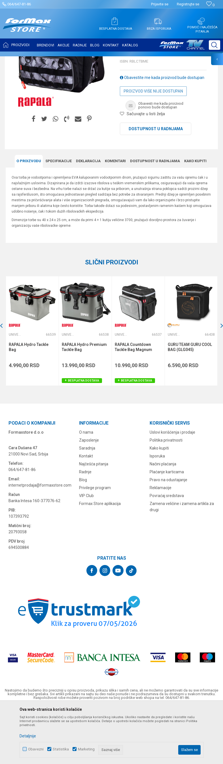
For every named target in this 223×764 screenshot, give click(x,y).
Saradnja (87, 504)
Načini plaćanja (163, 519)
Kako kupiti (195, 217)
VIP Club (86, 551)
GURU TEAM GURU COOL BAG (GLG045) (190, 403)
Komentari (115, 217)
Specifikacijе (58, 217)
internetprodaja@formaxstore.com (40, 541)
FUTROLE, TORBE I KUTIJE (69, 60)
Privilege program (95, 543)
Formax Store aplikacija (100, 559)
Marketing (86, 749)
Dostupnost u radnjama (156, 185)
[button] (214, 45)
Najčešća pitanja (93, 519)
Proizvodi (38, 60)
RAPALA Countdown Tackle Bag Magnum (133, 403)
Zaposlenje (89, 496)
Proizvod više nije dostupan (153, 147)
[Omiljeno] (210, 5)
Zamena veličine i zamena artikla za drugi (182, 562)
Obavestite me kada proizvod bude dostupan (162, 133)
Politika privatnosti (166, 496)
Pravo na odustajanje (168, 535)
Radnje (85, 527)
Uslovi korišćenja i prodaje (172, 488)
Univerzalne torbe (108, 60)
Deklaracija (88, 217)
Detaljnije (28, 736)
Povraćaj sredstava (167, 551)
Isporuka (157, 512)
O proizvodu (28, 217)
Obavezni (36, 749)
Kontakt (86, 512)
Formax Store (16, 60)
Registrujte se (188, 4)
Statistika (61, 749)
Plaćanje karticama (167, 527)
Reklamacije (160, 543)
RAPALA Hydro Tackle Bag (28, 403)
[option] (32, 387)
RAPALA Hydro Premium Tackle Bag (84, 403)
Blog (83, 535)
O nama (86, 488)
